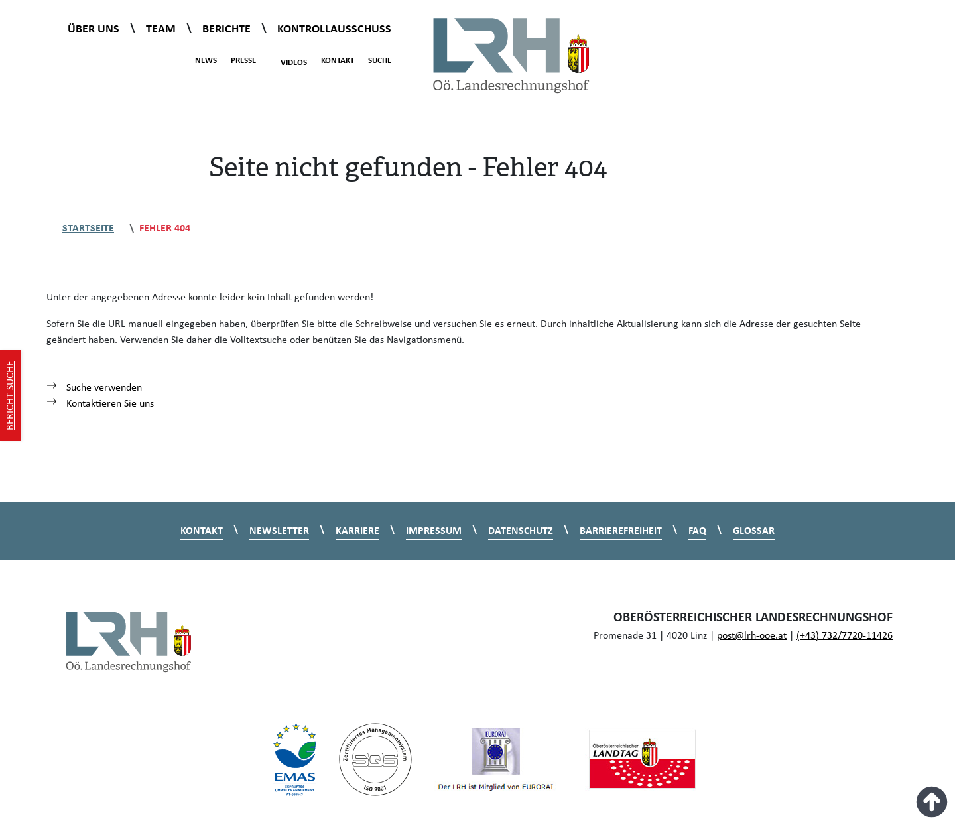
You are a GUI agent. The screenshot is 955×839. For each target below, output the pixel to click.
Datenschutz (520, 531)
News (206, 60)
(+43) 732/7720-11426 (844, 636)
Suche (379, 60)
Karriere (357, 531)
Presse (243, 60)
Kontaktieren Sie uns (100, 404)
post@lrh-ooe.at (752, 636)
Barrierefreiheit (621, 531)
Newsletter (279, 531)
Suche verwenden (94, 388)
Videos (287, 60)
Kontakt (337, 60)
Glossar (754, 531)
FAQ (697, 531)
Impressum (434, 531)
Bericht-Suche (10, 395)
